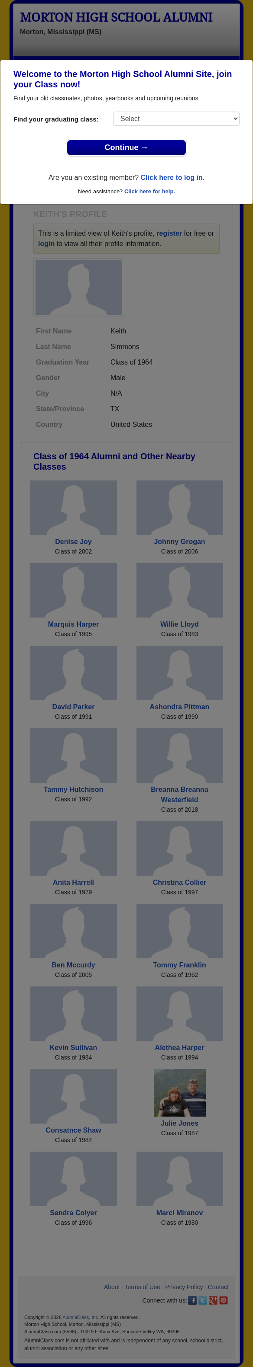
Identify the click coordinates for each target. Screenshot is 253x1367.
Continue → (127, 147)
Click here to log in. (172, 177)
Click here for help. (149, 191)
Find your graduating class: (56, 119)
